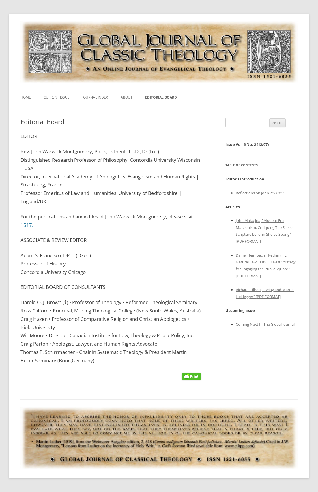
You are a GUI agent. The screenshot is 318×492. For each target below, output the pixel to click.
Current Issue (57, 97)
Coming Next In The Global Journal (265, 324)
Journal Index (95, 97)
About (126, 97)
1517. (26, 225)
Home (25, 97)
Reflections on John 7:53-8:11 (260, 192)
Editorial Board (161, 97)
